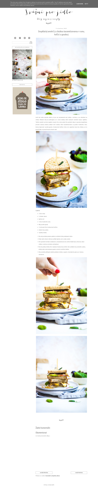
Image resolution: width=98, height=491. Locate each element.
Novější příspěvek (44, 472)
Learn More (79, 3)
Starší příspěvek (79, 472)
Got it (86, 3)
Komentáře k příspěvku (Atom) (53, 475)
